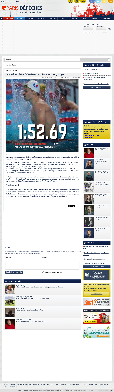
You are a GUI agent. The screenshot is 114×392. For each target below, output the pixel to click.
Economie (52, 18)
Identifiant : (86, 26)
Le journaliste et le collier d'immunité (96, 84)
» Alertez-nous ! (96, 294)
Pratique (74, 18)
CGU (83, 384)
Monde (8, 65)
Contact (19, 2)
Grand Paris (9, 18)
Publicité (5, 387)
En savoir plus (86, 390)
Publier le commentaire (14, 272)
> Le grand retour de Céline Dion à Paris (42, 309)
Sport (84, 18)
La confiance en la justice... (93, 73)
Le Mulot (95, 18)
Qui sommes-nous (7, 2)
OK (92, 390)
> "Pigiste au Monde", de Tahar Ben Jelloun (42, 320)
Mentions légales (74, 384)
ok (109, 29)
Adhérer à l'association (92, 135)
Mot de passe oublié (89, 32)
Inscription (105, 32)
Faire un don (89, 137)
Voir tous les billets (97, 87)
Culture (63, 18)
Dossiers (90, 384)
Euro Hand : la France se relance (94, 263)
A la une (5, 384)
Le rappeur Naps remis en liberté (94, 259)
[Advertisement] (42, 37)
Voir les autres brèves (97, 267)
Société (30, 18)
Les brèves (106, 18)
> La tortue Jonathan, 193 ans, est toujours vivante (42, 297)
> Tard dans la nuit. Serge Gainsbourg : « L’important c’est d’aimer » (42, 286)
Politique (41, 18)
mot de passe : (100, 26)
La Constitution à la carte (92, 69)
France (19, 18)
